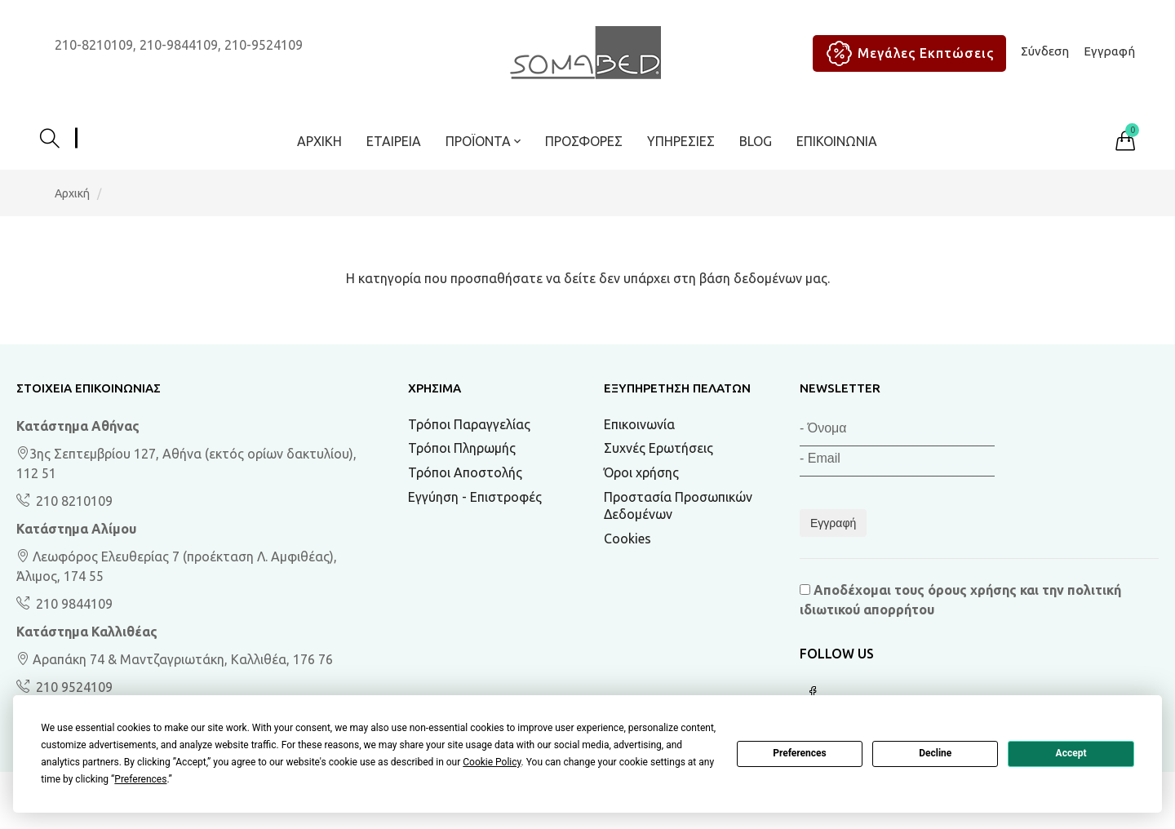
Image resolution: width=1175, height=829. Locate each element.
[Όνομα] (897, 431)
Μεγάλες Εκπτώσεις (906, 53)
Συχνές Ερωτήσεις (658, 448)
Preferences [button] (140, 779)
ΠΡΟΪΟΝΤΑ (483, 141)
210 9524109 (73, 687)
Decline (935, 753)
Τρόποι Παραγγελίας (469, 424)
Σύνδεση (1045, 51)
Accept (1071, 753)
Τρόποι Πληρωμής (462, 448)
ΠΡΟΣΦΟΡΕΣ (584, 141)
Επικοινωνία (836, 141)
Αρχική (319, 141)
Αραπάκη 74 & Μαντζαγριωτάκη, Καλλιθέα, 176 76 (174, 659)
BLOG (755, 141)
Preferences (800, 753)
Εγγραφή (1109, 51)
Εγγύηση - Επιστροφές (475, 497)
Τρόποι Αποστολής (465, 472)
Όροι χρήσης (641, 472)
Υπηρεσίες (681, 141)
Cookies (627, 538)
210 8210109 (73, 501)
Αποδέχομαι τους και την (960, 600)
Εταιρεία (393, 141)
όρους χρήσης (972, 590)
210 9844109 (73, 603)
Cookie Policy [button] (492, 762)
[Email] (897, 461)
